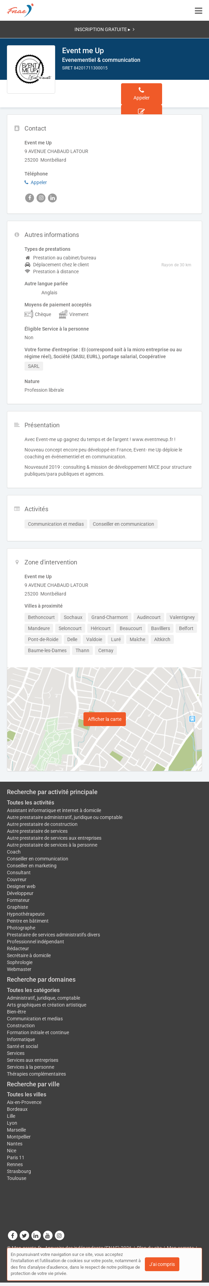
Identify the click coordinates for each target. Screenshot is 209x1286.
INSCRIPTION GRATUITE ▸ (104, 29)
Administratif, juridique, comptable (43, 998)
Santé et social (22, 1046)
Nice (11, 1150)
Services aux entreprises (32, 1060)
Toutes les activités (30, 802)
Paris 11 (15, 1157)
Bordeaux (17, 1109)
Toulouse (16, 1178)
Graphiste (17, 907)
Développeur (20, 893)
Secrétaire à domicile (29, 955)
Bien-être (16, 1011)
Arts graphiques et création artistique (46, 1005)
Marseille (16, 1130)
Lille (11, 1116)
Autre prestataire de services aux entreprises (54, 838)
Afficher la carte (104, 719)
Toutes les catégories (33, 990)
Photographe (21, 928)
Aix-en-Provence (24, 1102)
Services (15, 1053)
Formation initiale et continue (38, 1032)
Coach (14, 852)
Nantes (14, 1143)
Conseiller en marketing (32, 865)
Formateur (18, 900)
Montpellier (19, 1137)
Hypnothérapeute (25, 914)
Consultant (19, 872)
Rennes (15, 1164)
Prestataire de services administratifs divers (53, 934)
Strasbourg (19, 1171)
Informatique (21, 1039)
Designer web (21, 886)
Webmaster (19, 969)
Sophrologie (19, 962)
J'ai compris (162, 1264)
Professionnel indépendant (35, 941)
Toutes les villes (26, 1094)
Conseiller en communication (37, 858)
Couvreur (17, 879)
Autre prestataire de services (37, 831)
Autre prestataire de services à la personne (52, 845)
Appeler (35, 182)
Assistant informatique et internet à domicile (54, 810)
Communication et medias (35, 1018)
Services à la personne (30, 1067)
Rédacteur (18, 948)
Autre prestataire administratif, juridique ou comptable (64, 817)
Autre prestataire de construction (42, 824)
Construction (21, 1025)
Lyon (12, 1123)
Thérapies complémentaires (36, 1074)
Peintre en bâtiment (28, 921)
